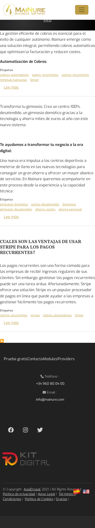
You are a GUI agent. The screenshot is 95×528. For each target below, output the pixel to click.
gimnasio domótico (14, 204)
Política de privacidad (19, 494)
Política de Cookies (39, 499)
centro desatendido (45, 204)
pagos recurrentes (45, 75)
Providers (66, 358)
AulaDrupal (32, 489)
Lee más (11, 87)
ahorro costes (45, 209)
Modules (50, 358)
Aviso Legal (46, 494)
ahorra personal (70, 209)
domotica (69, 204)
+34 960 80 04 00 (50, 383)
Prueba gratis (15, 358)
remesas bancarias (13, 80)
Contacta (35, 358)
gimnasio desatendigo (16, 209)
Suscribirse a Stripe (2, 341)
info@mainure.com (50, 399)
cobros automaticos (14, 75)
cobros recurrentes (75, 75)
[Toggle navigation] (81, 10)
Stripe (34, 80)
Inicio (48, 20)
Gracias (61, 499)
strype (35, 315)
